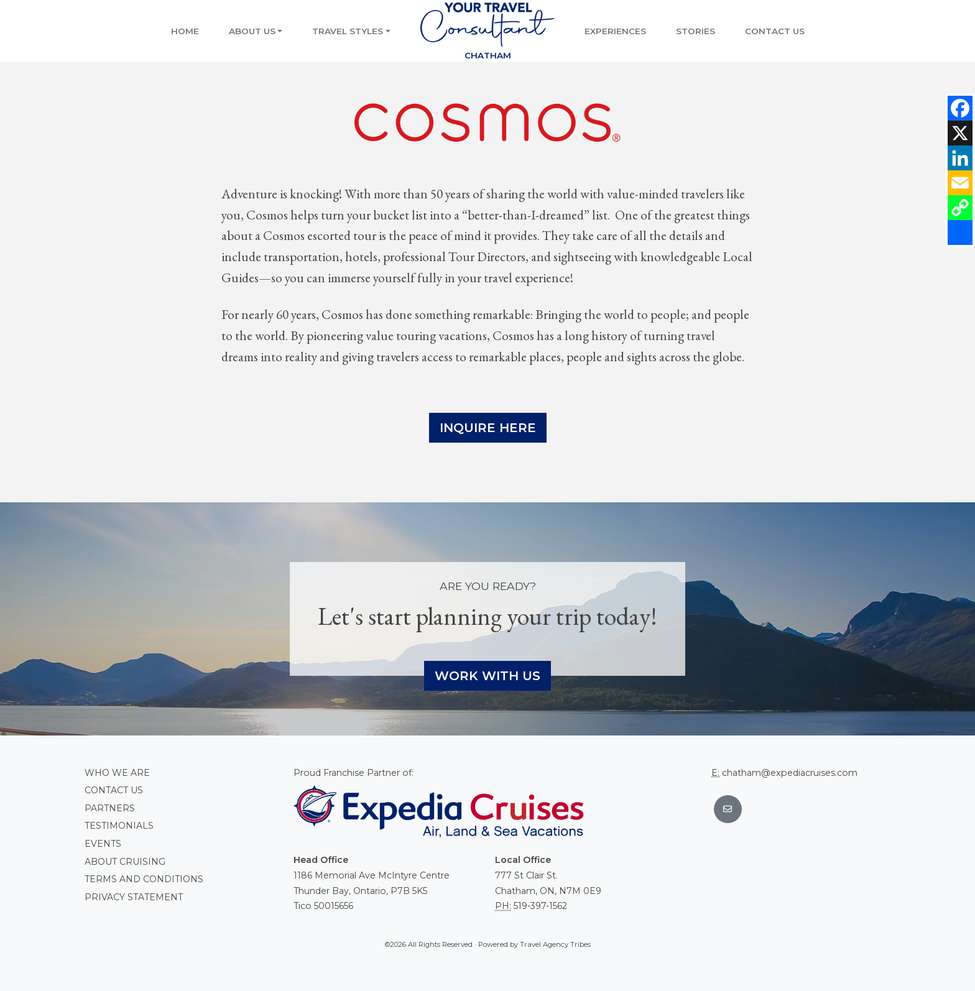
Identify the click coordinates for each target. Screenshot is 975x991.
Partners (110, 808)
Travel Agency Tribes (555, 944)
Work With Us (487, 675)
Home (185, 31)
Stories (695, 31)
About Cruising (125, 861)
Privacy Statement (134, 897)
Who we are (117, 772)
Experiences (615, 31)
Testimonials (119, 825)
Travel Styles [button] (347, 31)
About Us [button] (252, 31)
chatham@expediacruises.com (789, 772)
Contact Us (775, 31)
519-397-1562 (540, 905)
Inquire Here (488, 427)
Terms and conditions (144, 879)
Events (103, 843)
